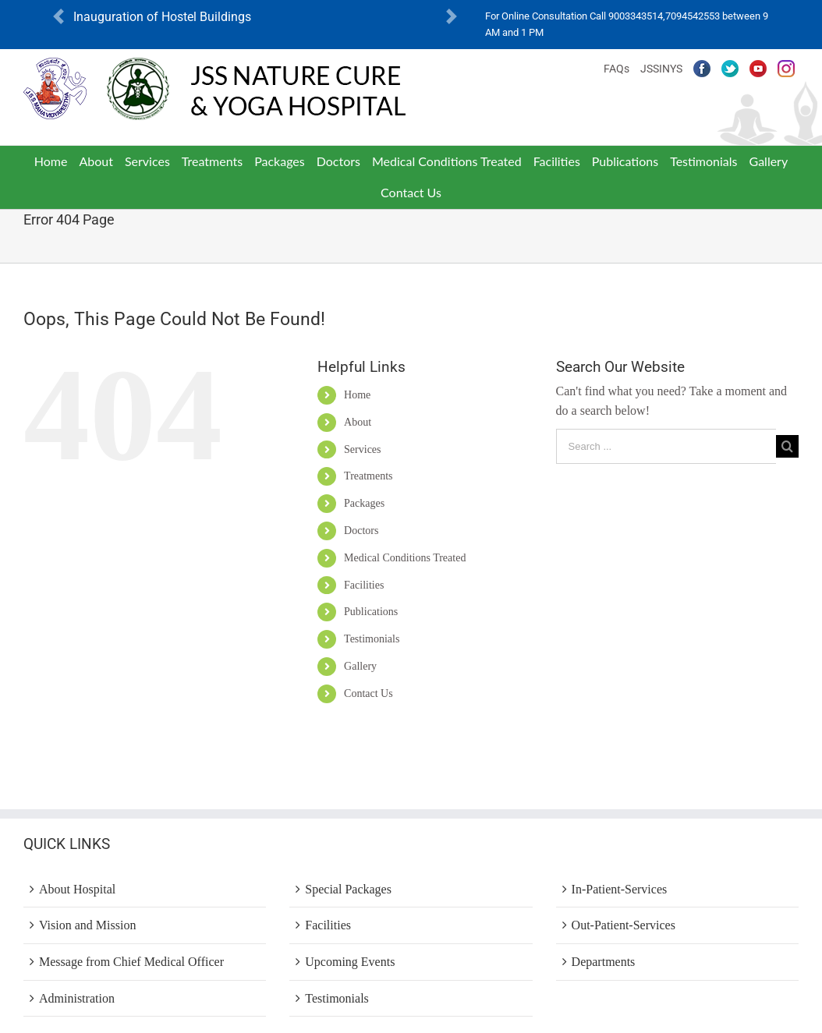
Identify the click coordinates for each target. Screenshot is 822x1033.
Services (362, 449)
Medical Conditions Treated (405, 558)
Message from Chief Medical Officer (131, 961)
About (357, 422)
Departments (604, 961)
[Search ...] (666, 446)
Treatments (368, 476)
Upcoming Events (350, 961)
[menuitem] (50, 161)
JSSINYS (661, 68)
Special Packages (348, 889)
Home (357, 395)
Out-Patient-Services (623, 925)
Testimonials (371, 639)
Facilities (364, 585)
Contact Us (368, 693)
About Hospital (77, 889)
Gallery (360, 666)
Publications (371, 611)
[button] (58, 16)
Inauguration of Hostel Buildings (162, 16)
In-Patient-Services (620, 889)
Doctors (361, 530)
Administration (77, 998)
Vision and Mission (87, 925)
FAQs (616, 68)
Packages (364, 503)
